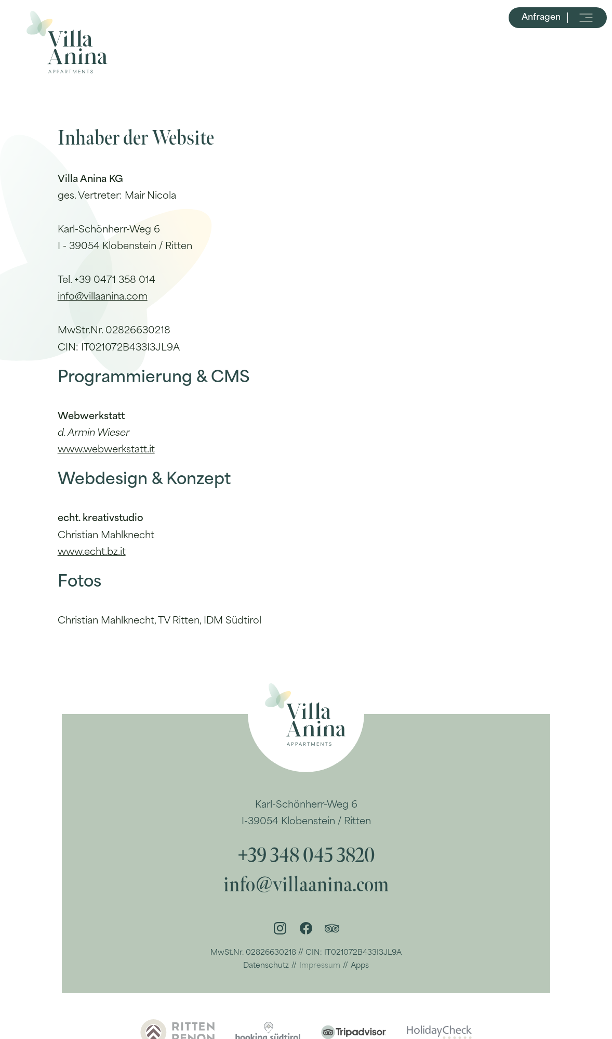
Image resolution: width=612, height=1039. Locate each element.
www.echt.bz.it (92, 552)
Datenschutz (266, 966)
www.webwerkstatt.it (106, 450)
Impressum (319, 966)
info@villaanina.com (103, 297)
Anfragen (541, 47)
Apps (360, 966)
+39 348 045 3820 (306, 855)
